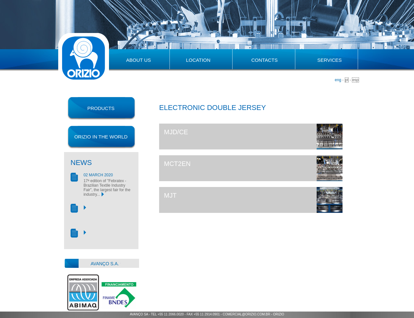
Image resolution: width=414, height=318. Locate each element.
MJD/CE (176, 132)
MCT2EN (177, 163)
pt (346, 80)
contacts (264, 60)
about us (138, 60)
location (198, 60)
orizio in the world (101, 136)
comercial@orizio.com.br (246, 314)
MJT (170, 195)
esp (355, 80)
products (100, 108)
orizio (278, 314)
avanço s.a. (105, 263)
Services (329, 60)
